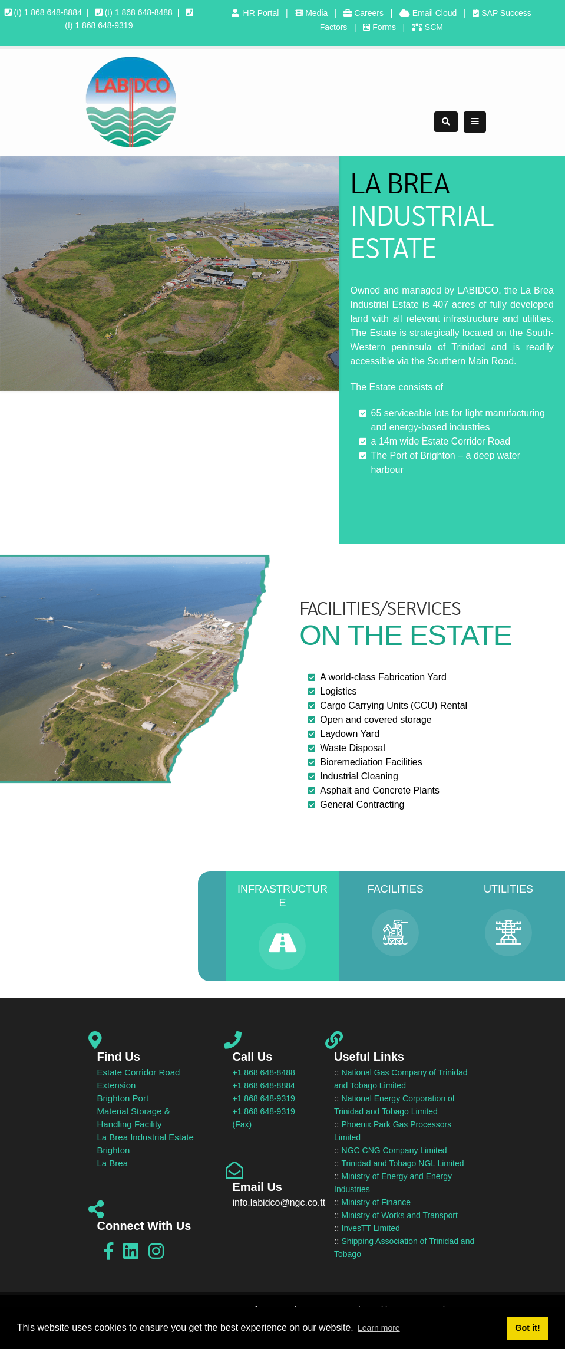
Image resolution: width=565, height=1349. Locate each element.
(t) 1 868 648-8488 (134, 12)
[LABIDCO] (130, 101)
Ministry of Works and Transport (400, 1215)
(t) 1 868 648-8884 (43, 12)
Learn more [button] (379, 1327)
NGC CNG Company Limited (394, 1150)
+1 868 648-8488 (264, 1072)
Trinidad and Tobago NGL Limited (403, 1163)
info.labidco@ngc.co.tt (279, 1202)
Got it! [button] (527, 1327)
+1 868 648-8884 (264, 1085)
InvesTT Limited (371, 1228)
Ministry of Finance (376, 1202)
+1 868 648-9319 (264, 1098)
